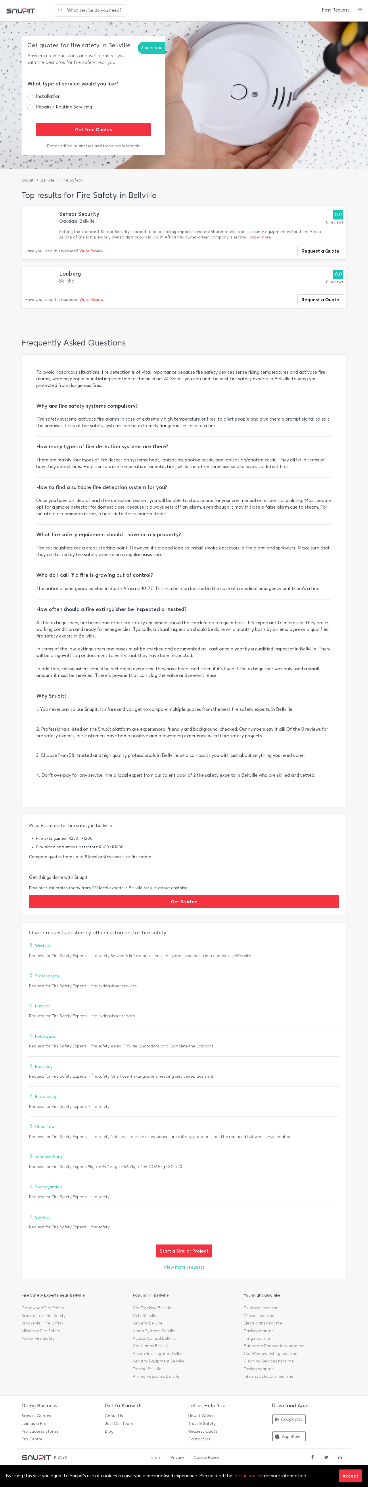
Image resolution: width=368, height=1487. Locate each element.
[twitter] (326, 1457)
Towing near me (259, 1368)
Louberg (70, 273)
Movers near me (259, 1315)
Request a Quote (320, 251)
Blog (109, 1431)
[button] (360, 10)
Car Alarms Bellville (150, 1345)
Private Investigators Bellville (159, 1353)
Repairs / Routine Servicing (64, 107)
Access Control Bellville (154, 1338)
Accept (350, 1476)
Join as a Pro (34, 1423)
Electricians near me (263, 1323)
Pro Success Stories (40, 1431)
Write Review (91, 251)
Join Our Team (119, 1423)
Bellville (47, 180)
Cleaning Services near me (269, 1361)
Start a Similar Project (184, 1251)
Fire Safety (72, 180)
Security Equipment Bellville (158, 1361)
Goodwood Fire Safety (43, 1307)
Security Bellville (147, 1323)
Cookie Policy (206, 1457)
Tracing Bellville (147, 1368)
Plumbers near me (261, 1307)
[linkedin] (340, 1457)
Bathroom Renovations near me (274, 1345)
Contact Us (199, 1439)
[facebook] (312, 1457)
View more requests (184, 1267)
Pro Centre (32, 1439)
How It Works (200, 1415)
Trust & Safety (202, 1423)
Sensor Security (79, 214)
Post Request (335, 10)
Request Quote (203, 1431)
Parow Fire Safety (38, 1338)
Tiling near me (257, 1338)
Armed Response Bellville (156, 1376)
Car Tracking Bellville (152, 1307)
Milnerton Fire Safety (41, 1330)
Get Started (184, 901)
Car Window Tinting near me (270, 1353)
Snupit (28, 180)
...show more (259, 237)
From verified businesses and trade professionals (93, 146)
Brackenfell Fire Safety (42, 1323)
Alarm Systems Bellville (154, 1330)
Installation (48, 96)
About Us (114, 1415)
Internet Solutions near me (268, 1376)
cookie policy (247, 1475)
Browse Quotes (36, 1415)
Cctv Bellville (144, 1315)
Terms (155, 1457)
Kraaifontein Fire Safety (44, 1315)
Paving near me (259, 1330)
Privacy (177, 1457)
